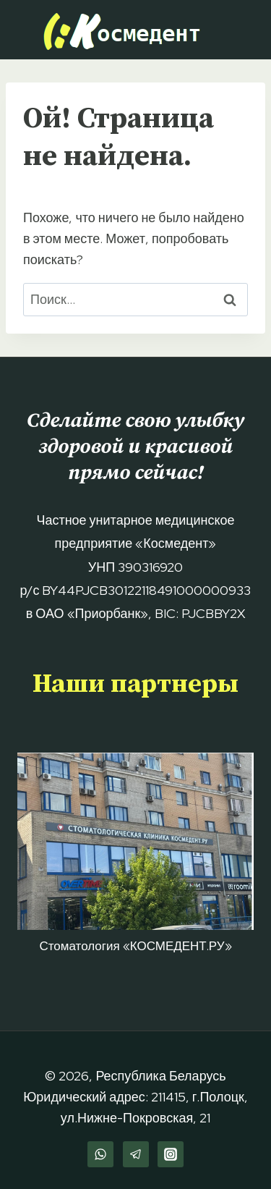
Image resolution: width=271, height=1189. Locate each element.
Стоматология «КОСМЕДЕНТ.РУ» (135, 946)
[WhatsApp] (100, 1154)
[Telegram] (136, 1154)
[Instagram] (171, 1154)
